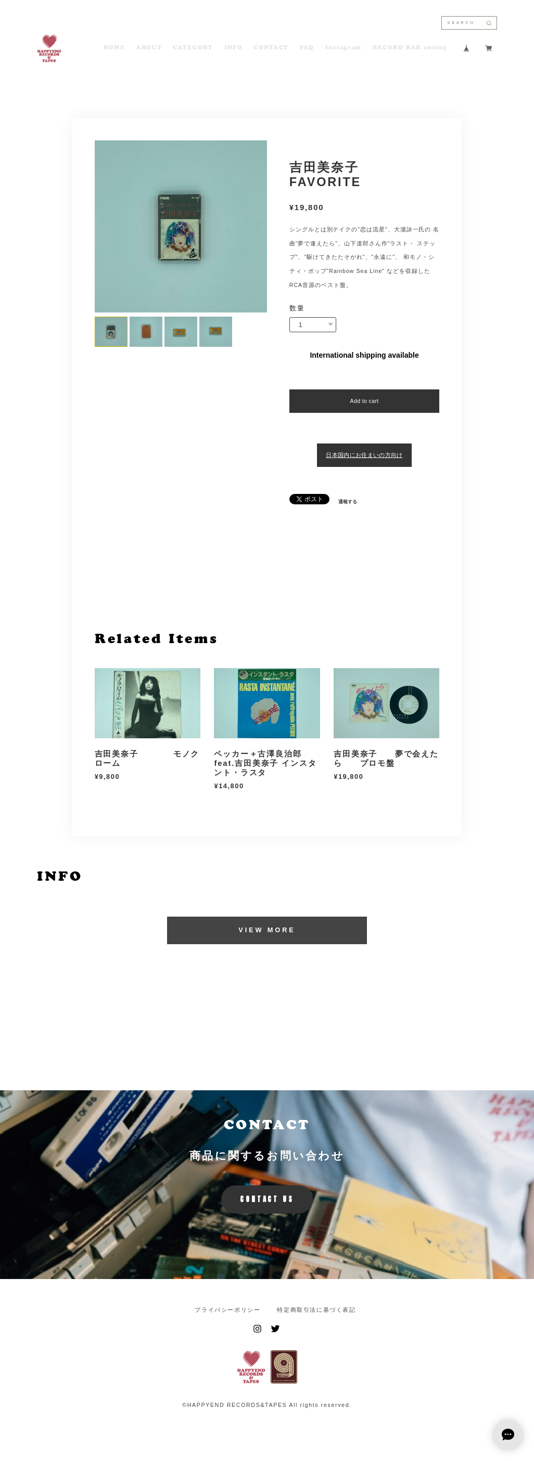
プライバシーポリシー (227, 1310)
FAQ (307, 48)
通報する (347, 502)
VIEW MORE (266, 930)
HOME (114, 48)
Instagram (343, 48)
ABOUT (148, 48)
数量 (297, 308)
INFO (233, 48)
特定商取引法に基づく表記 (316, 1310)
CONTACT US (267, 1199)
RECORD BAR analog (410, 48)
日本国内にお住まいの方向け (364, 455)
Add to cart (364, 401)
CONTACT (270, 48)
